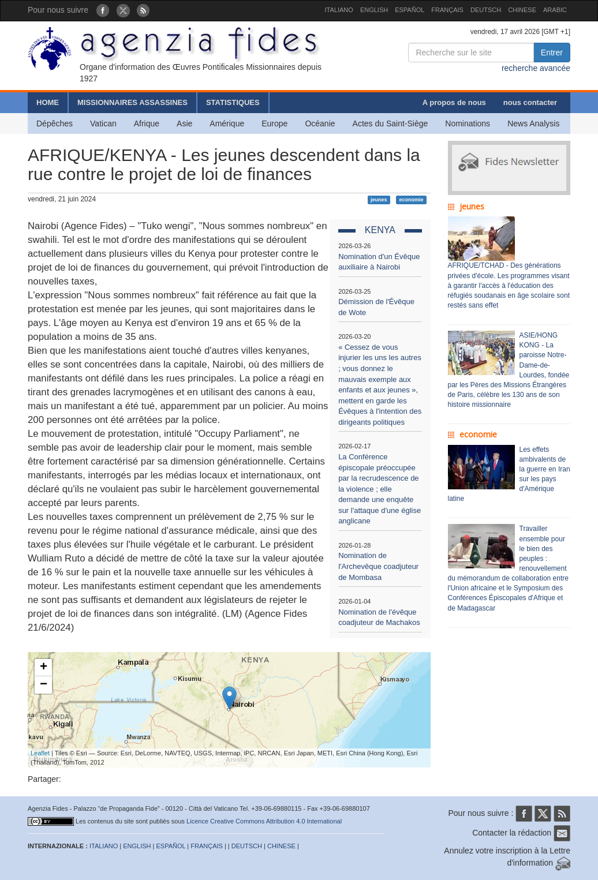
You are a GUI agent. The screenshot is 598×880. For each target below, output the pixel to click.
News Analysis (533, 123)
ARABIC (555, 9)
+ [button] (43, 667)
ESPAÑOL (409, 9)
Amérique (227, 123)
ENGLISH (374, 9)
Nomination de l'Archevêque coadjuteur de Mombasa (378, 566)
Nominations (467, 123)
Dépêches (54, 123)
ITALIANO (339, 9)
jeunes (379, 200)
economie (411, 200)
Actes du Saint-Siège (390, 123)
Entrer (552, 52)
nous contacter (530, 102)
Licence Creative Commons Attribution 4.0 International (264, 821)
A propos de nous (454, 102)
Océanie (320, 123)
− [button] (43, 685)
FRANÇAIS (447, 9)
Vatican (103, 123)
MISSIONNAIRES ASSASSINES (132, 102)
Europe (274, 123)
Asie (184, 123)
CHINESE (522, 9)
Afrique (146, 123)
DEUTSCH (485, 9)
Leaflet (40, 753)
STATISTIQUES (233, 102)
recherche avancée (536, 68)
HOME (47, 102)
